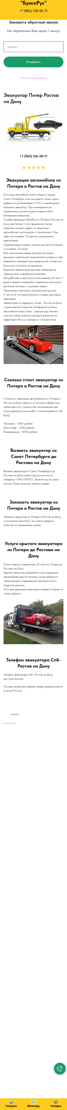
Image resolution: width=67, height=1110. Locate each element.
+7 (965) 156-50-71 (33, 11)
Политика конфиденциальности (34, 78)
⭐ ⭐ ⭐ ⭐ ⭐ (33, 167)
